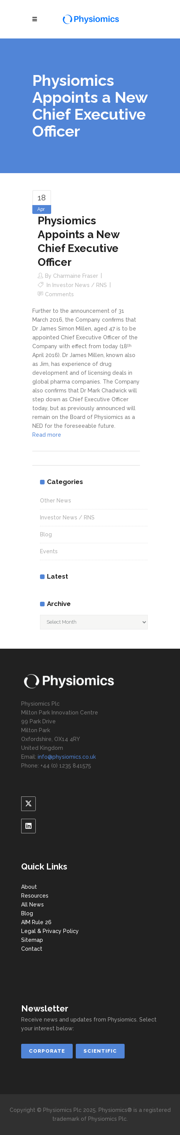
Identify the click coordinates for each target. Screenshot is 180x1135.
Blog (46, 534)
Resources (34, 896)
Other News (55, 500)
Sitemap (32, 940)
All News (32, 904)
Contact (31, 949)
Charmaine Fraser (75, 276)
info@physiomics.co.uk (67, 757)
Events (49, 551)
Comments (59, 294)
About (29, 887)
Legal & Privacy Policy (50, 931)
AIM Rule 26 (36, 922)
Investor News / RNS (79, 285)
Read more (46, 435)
